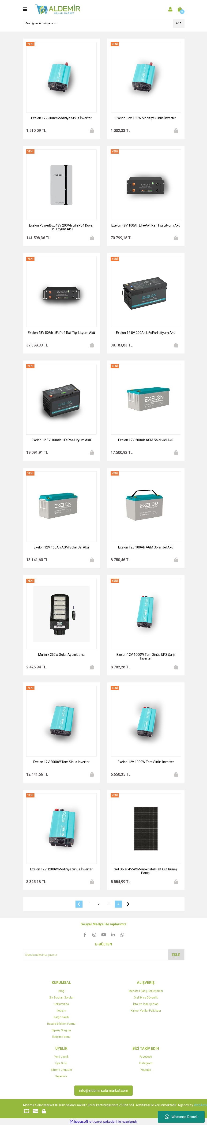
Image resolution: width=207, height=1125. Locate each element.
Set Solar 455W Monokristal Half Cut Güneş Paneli (145, 871)
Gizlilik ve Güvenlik (146, 997)
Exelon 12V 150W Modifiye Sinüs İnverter (146, 118)
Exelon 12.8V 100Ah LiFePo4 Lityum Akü (61, 440)
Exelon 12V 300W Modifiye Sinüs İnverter (61, 118)
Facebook (145, 1056)
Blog (61, 991)
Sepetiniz (61, 1076)
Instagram (145, 1063)
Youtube (145, 1069)
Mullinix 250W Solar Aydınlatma (61, 654)
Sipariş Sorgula (61, 1030)
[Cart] (179, 9)
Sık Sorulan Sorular (61, 997)
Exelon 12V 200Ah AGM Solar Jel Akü (145, 440)
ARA (178, 23)
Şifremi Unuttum (61, 1069)
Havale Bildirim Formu (61, 1023)
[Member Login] (170, 9)
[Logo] (57, 9)
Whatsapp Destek (181, 1116)
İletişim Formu (61, 1036)
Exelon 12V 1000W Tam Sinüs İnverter (146, 762)
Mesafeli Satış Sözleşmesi (146, 991)
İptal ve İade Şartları (145, 1004)
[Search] (103, 23)
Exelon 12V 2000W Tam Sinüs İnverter (61, 762)
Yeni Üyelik (61, 1056)
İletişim (61, 1010)
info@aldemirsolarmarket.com (103, 1090)
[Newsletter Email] (103, 954)
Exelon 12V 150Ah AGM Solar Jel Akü (61, 547)
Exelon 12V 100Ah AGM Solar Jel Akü (145, 547)
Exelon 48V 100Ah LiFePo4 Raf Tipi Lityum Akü (145, 225)
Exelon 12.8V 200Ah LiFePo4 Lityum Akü (145, 333)
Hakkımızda (61, 1004)
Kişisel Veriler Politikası (146, 1010)
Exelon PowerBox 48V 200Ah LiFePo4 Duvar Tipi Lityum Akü (61, 227)
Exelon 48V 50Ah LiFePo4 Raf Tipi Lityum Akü (61, 333)
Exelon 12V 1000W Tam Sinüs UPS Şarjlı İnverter (146, 656)
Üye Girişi (61, 1063)
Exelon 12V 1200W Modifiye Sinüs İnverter (61, 869)
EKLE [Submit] (176, 955)
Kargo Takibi (61, 1017)
